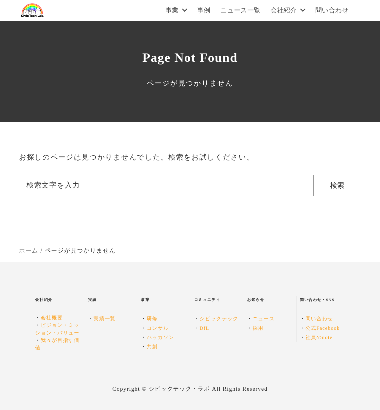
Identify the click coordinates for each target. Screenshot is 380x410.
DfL (204, 328)
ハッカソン (160, 337)
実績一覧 (105, 318)
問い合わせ (319, 318)
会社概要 (52, 318)
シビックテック (219, 318)
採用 (258, 328)
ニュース (264, 318)
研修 (152, 318)
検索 (337, 185)
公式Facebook (322, 328)
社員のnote (319, 337)
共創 (152, 346)
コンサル (158, 328)
